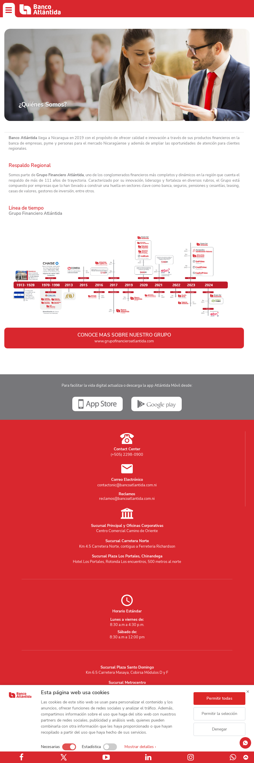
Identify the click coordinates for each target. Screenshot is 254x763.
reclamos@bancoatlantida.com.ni (127, 498)
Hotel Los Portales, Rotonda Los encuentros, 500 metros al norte (127, 561)
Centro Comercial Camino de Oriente (127, 531)
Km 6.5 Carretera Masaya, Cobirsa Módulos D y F (127, 672)
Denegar (219, 729)
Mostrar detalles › (140, 746)
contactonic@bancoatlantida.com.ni (127, 485)
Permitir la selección (219, 713)
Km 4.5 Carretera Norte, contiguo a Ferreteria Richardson (127, 546)
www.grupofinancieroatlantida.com (124, 341)
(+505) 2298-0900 (127, 454)
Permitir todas (219, 698)
